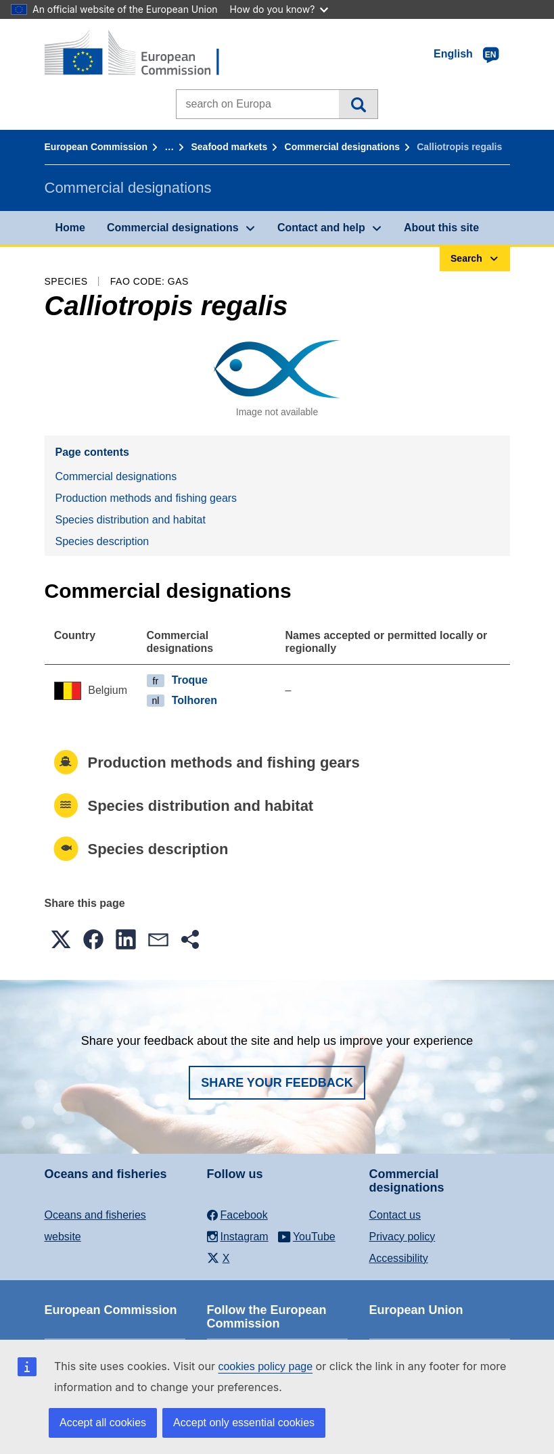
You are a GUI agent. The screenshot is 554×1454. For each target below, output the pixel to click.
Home (70, 227)
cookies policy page (265, 1366)
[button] (60, 939)
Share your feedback (277, 1082)
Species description (102, 541)
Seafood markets (229, 146)
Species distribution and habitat (130, 519)
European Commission (96, 146)
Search (358, 104)
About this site (441, 227)
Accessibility (398, 1258)
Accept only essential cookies (244, 1422)
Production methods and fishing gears (146, 498)
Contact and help (321, 227)
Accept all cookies (103, 1422)
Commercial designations (342, 146)
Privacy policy (402, 1236)
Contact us (395, 1215)
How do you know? (279, 9)
